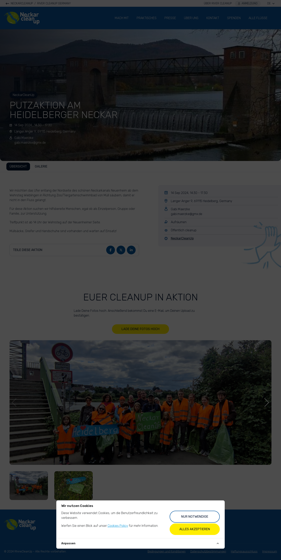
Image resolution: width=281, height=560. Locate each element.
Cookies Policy (118, 526)
